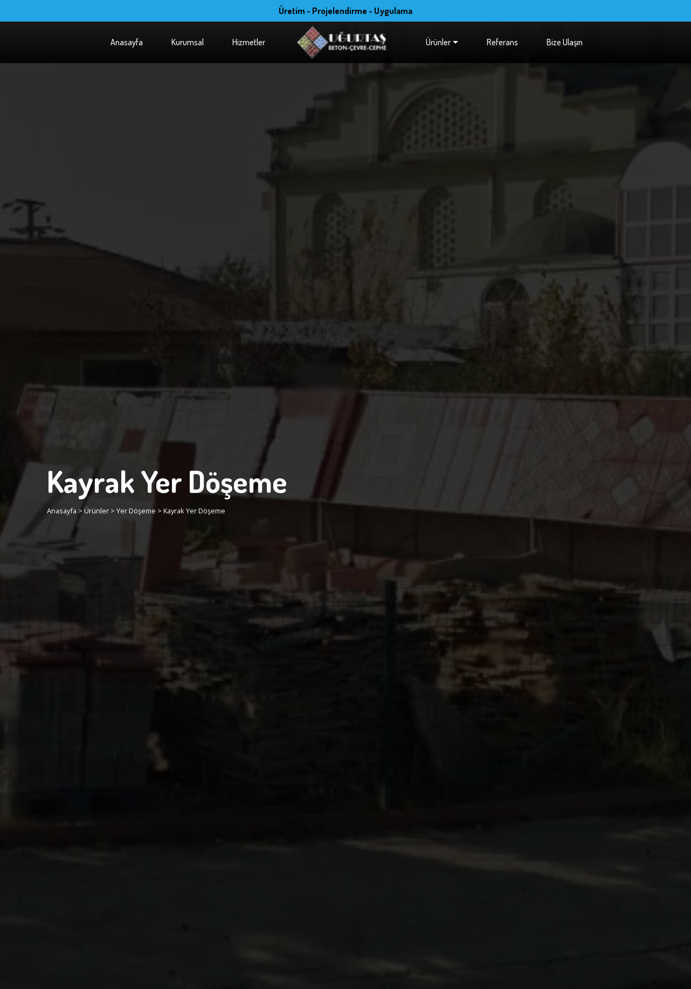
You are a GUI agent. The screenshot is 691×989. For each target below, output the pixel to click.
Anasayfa (126, 42)
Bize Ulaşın (565, 42)
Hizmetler (248, 42)
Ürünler (438, 42)
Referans (502, 42)
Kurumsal (187, 42)
